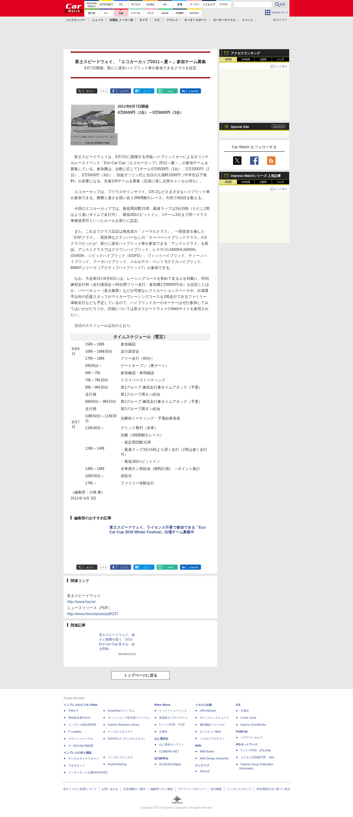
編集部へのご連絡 (161, 789)
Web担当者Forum (79, 717)
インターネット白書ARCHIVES (88, 772)
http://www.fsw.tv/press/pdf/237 (92, 614)
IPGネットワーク (247, 744)
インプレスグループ (239, 789)
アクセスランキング (245, 53)
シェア (124, 91)
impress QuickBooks (253, 724)
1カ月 (280, 59)
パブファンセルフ (252, 737)
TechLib (204, 771)
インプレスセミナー (120, 731)
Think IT (73, 710)
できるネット (76, 765)
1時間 (228, 59)
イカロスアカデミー (212, 738)
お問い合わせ (110, 789)
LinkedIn (194, 91)
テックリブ (202, 765)
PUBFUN (242, 731)
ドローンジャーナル (80, 738)
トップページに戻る (140, 675)
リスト (103, 91)
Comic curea (248, 717)
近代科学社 (161, 758)
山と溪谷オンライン (171, 744)
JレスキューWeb (210, 731)
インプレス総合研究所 (82, 724)
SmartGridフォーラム (121, 710)
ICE (238, 705)
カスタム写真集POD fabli (257, 757)
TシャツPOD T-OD (172, 724)
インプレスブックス (120, 757)
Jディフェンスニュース (214, 717)
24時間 (245, 59)
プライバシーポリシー (192, 789)
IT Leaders (74, 731)
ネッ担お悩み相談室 (80, 745)
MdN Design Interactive (214, 758)
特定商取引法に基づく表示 (273, 789)
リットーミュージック (173, 710)
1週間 (263, 59)
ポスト (90, 91)
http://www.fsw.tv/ (81, 602)
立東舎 (163, 731)
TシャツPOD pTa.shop (256, 750)
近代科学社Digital (170, 764)
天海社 (245, 710)
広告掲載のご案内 (134, 789)
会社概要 (216, 789)
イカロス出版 (203, 705)
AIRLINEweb (208, 710)
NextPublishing (117, 764)
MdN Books (207, 751)
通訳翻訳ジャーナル (212, 724)
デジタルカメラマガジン (83, 758)
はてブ (147, 91)
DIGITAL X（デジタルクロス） (127, 738)
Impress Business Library (123, 724)
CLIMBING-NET (169, 751)
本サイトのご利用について (80, 789)
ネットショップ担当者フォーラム (129, 717)
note (170, 91)
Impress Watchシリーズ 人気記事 (256, 176)
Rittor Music (162, 705)
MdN (198, 745)
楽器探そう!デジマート (173, 717)
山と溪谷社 (161, 738)
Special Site (240, 127)
